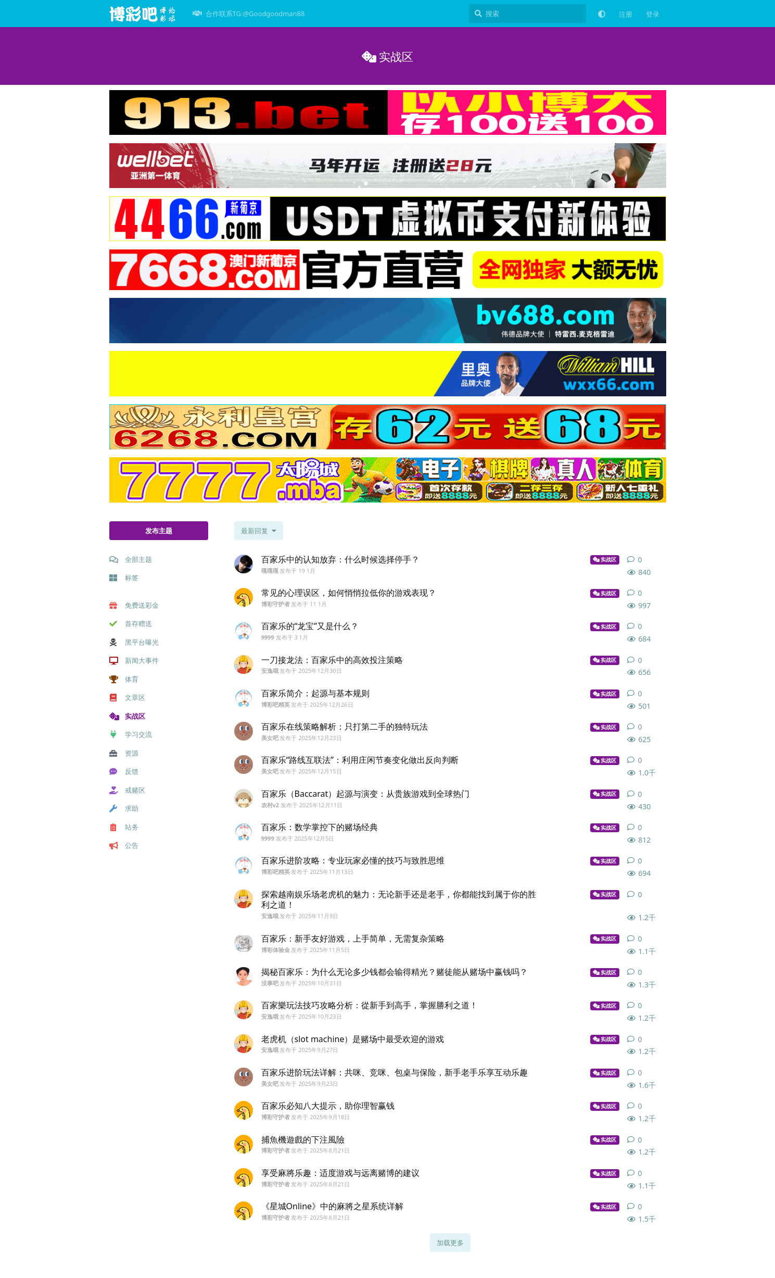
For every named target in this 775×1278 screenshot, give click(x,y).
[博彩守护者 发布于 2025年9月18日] (243, 1110)
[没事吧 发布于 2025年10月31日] (243, 976)
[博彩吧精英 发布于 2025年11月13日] (243, 865)
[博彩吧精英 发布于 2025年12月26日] (243, 697)
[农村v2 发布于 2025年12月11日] (243, 798)
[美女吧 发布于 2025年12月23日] (243, 731)
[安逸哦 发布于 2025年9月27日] (243, 1043)
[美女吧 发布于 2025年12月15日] (243, 764)
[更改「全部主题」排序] (258, 530)
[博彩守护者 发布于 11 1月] (243, 597)
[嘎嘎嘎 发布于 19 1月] (243, 564)
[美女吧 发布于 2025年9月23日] (243, 1077)
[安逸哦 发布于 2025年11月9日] (243, 898)
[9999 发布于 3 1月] (243, 630)
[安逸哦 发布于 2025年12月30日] (243, 664)
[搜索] (527, 13)
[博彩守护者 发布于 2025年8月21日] (243, 1144)
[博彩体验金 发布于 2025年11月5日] (243, 943)
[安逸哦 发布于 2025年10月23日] (243, 1009)
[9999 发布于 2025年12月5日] (243, 831)
